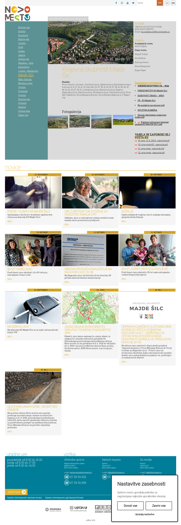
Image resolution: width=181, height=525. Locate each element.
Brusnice (23, 35)
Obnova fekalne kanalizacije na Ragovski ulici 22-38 (88, 270)
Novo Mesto (24, 13)
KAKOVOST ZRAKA (147, 95)
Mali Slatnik (25, 79)
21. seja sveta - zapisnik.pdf (151, 148)
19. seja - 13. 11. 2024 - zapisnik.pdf (153, 140)
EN (173, 3)
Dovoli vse (130, 505)
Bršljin (22, 31)
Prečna (22, 95)
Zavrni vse (159, 505)
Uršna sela (24, 111)
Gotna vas (23, 58)
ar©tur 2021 (90, 520)
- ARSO (160, 95)
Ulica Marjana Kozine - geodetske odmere (32, 408)
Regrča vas (24, 99)
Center (22, 43)
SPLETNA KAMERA (147, 110)
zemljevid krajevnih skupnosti (68, 18)
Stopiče (22, 103)
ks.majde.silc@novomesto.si (155, 31)
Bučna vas (23, 39)
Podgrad (23, 91)
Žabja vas (23, 114)
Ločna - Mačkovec (28, 70)
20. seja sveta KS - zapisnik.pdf (153, 144)
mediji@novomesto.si (154, 472)
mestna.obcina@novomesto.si (81, 472)
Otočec (22, 87)
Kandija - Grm (25, 62)
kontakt (167, 2)
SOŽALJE (127, 211)
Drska (21, 51)
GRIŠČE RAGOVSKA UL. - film (153, 85)
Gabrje (21, 55)
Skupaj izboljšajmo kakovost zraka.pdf (150, 116)
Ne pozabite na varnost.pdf (151, 105)
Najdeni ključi (18, 326)
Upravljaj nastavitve (144, 514)
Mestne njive (25, 83)
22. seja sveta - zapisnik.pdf (151, 152)
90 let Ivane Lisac (19, 269)
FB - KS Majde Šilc (147, 100)
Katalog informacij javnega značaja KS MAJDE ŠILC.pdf (152, 123)
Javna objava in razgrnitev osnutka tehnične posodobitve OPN (87, 330)
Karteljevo (24, 66)
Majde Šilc (26, 75)
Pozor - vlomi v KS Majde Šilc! (28, 211)
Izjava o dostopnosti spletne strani (24, 497)
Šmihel (22, 107)
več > (9, 221)
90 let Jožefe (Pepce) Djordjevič (145, 269)
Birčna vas (24, 27)
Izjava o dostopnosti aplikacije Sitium (64, 497)
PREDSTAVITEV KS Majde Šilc (152, 90)
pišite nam (17, 492)
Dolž (20, 47)
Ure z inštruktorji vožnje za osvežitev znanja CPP (85, 213)
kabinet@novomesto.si (116, 472)
